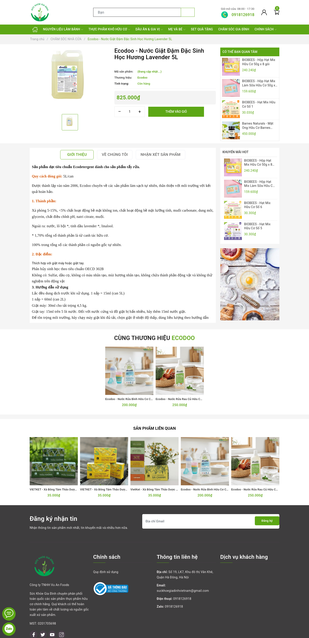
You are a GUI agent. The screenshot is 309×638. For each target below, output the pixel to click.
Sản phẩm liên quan (154, 426)
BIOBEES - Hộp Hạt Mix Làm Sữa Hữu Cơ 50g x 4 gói (258, 83)
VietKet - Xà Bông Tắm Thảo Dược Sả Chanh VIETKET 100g (169, 487)
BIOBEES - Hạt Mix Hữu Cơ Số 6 (257, 205)
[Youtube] (52, 612)
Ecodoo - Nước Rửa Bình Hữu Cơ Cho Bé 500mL (136, 397)
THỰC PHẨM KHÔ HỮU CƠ (109, 29)
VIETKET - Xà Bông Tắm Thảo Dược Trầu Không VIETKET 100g (71, 487)
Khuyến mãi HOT (235, 152)
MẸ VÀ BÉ (176, 29)
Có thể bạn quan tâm (239, 52)
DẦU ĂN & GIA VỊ (149, 29)
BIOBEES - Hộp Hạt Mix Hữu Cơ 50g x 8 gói (258, 62)
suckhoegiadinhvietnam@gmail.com (183, 588)
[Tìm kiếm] (188, 12)
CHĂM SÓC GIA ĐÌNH (233, 29)
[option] (70, 79)
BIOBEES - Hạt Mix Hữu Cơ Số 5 (257, 226)
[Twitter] (43, 612)
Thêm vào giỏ (176, 111)
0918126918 (182, 596)
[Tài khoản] (264, 12)
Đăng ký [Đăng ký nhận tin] (265, 519)
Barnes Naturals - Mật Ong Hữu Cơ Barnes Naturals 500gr (257, 125)
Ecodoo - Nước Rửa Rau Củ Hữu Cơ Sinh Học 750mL (190, 397)
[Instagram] (61, 612)
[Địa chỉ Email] (210, 518)
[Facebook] (33, 612)
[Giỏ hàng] (276, 12)
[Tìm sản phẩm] (137, 12)
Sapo (192, 633)
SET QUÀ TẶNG (202, 29)
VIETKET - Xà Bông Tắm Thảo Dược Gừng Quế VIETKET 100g (120, 487)
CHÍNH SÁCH (266, 29)
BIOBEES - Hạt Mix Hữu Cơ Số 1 (258, 104)
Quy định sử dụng (105, 569)
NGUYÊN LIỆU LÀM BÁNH (63, 29)
